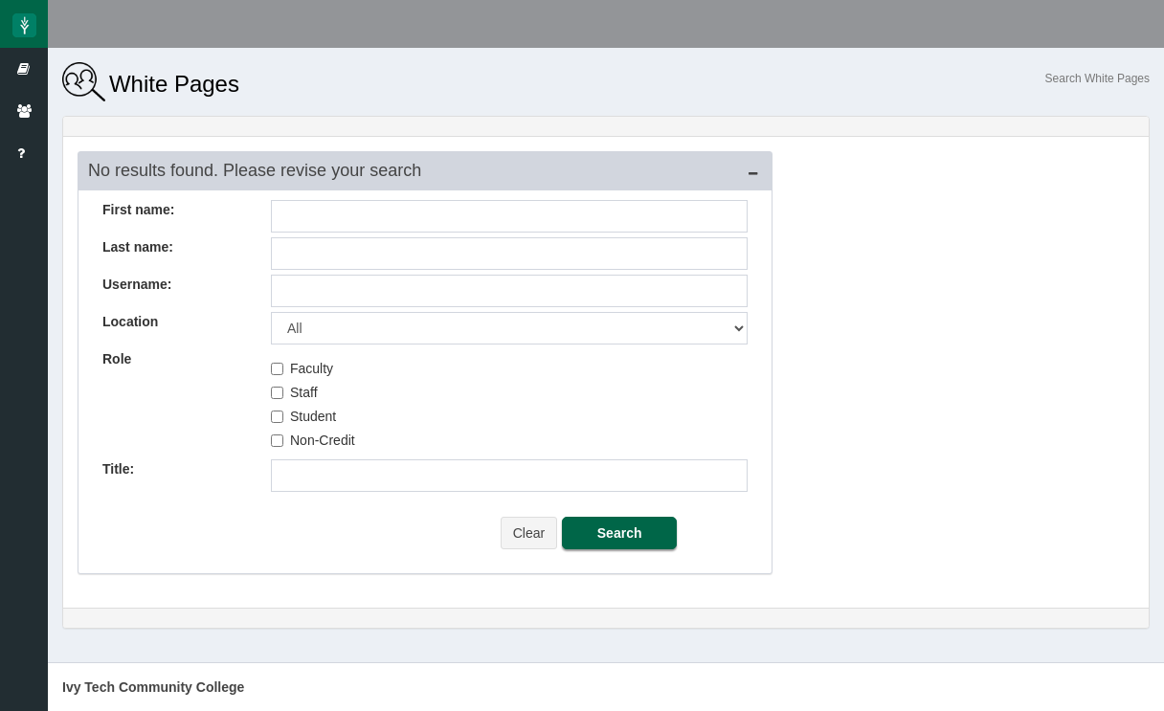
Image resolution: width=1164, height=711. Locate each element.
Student (303, 416)
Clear (529, 533)
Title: (118, 469)
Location (130, 321)
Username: (136, 284)
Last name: (137, 247)
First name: (138, 209)
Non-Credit (313, 440)
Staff (294, 392)
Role (116, 359)
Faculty (302, 368)
